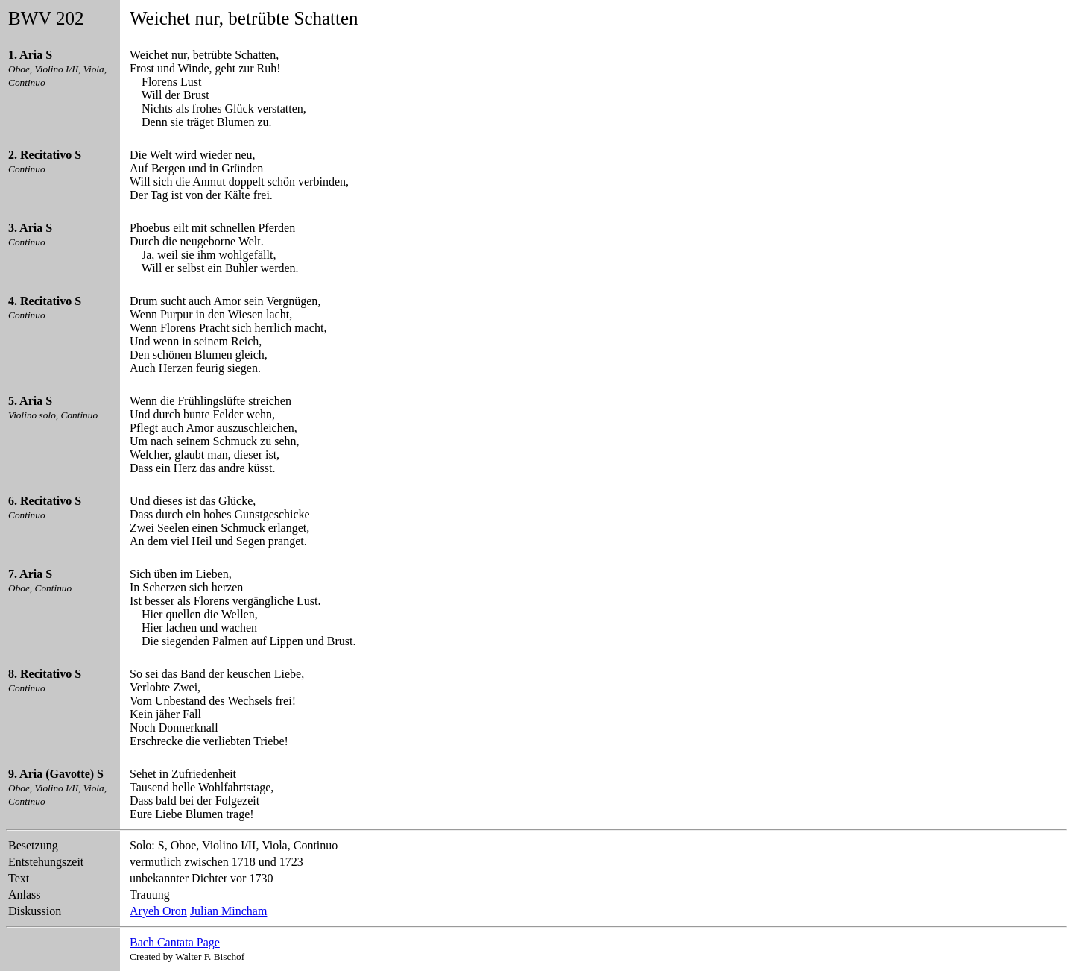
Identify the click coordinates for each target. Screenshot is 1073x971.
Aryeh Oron (158, 911)
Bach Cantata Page (175, 942)
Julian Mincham (229, 911)
